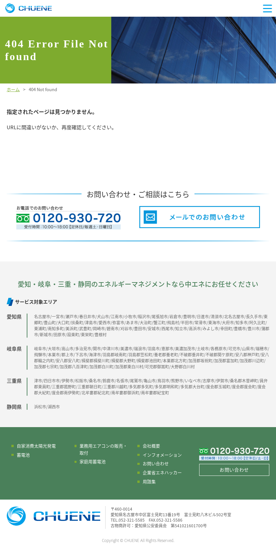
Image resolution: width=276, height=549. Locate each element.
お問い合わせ (156, 463)
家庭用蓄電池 (93, 461)
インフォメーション (162, 454)
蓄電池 (23, 454)
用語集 (149, 481)
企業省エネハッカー (162, 472)
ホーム (13, 89)
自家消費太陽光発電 (36, 445)
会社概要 (151, 445)
